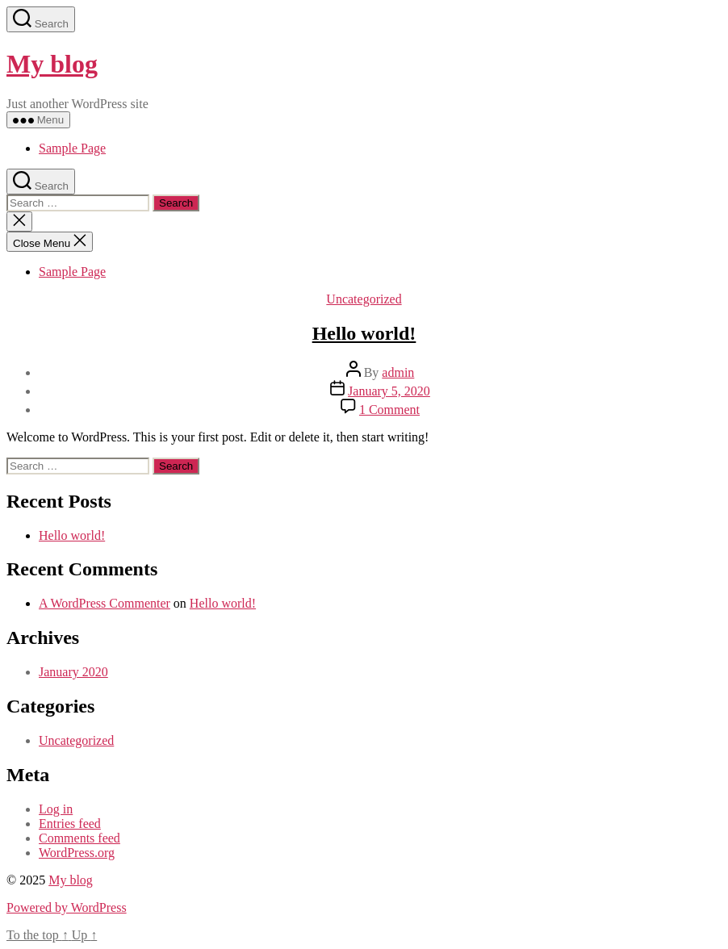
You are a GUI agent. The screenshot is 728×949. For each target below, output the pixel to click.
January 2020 (73, 672)
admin (398, 372)
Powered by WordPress (66, 907)
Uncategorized (363, 299)
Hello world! (364, 333)
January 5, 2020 (389, 391)
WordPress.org (77, 852)
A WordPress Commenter (104, 603)
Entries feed (70, 823)
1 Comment (389, 409)
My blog (52, 63)
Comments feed (79, 838)
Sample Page (72, 148)
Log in (56, 809)
